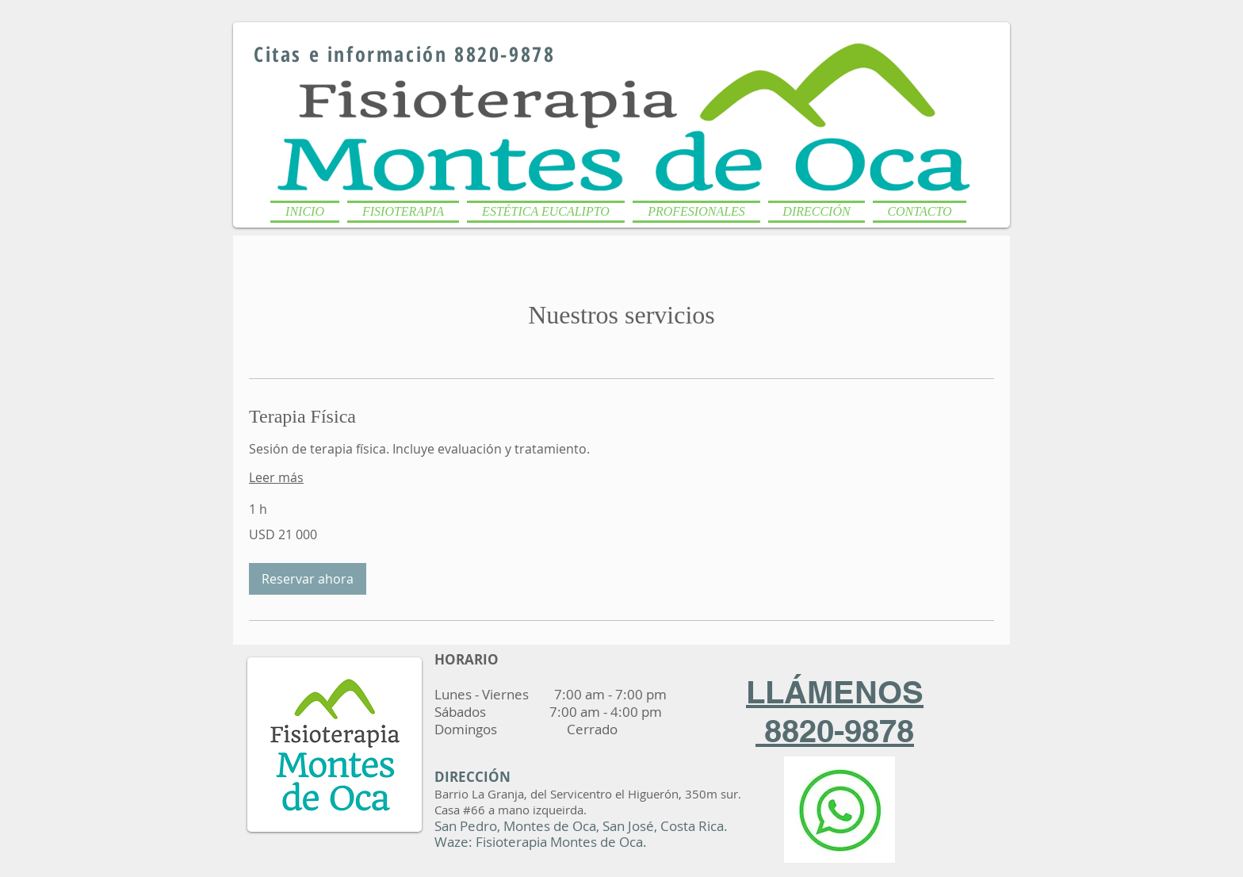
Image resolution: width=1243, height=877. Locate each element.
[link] (621, 417)
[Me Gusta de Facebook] (911, 38)
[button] (403, 208)
